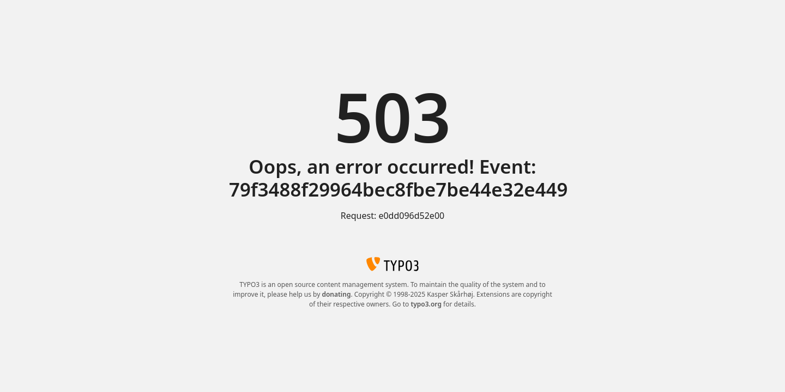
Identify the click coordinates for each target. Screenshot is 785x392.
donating (336, 294)
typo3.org (426, 304)
